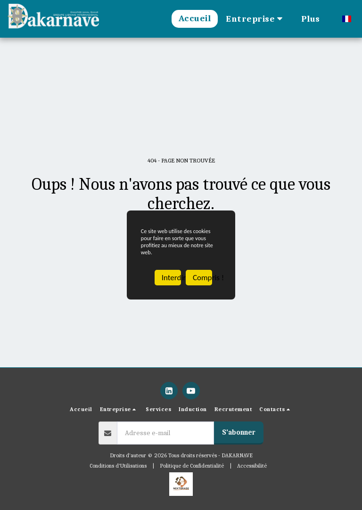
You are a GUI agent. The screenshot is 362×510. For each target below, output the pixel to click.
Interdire (171, 289)
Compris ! (202, 289)
